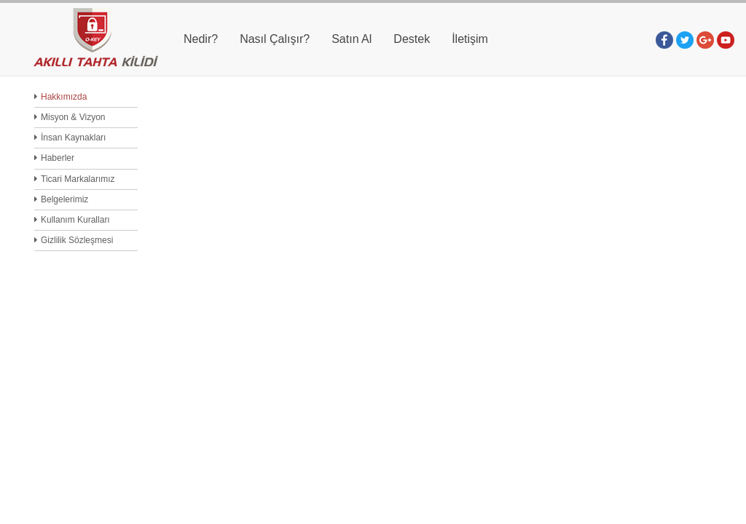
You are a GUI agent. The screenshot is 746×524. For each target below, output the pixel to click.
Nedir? (201, 39)
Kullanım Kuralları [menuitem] (75, 220)
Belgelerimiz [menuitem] (64, 199)
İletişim (470, 39)
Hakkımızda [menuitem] (64, 97)
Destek (411, 39)
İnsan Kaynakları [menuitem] (73, 137)
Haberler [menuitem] (57, 158)
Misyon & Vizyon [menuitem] (73, 117)
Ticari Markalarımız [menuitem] (78, 179)
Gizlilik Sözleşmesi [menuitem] (77, 240)
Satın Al (351, 39)
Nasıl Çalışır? (275, 39)
